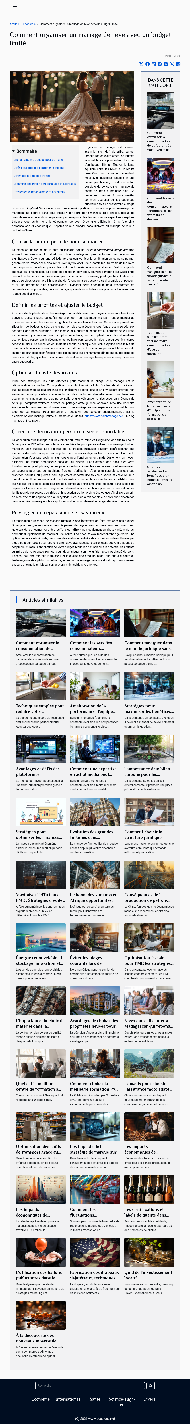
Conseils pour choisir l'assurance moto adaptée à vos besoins (149, 1089)
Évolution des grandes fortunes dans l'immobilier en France (92, 837)
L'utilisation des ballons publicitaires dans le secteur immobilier (39, 1278)
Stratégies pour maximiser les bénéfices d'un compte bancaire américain (160, 475)
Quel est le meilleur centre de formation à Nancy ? (37, 1089)
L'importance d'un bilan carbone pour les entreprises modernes (147, 774)
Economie (29, 24)
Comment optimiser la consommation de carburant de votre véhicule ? (159, 141)
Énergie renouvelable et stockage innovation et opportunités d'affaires (39, 963)
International (68, 1399)
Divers (149, 1399)
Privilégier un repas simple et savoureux (39, 192)
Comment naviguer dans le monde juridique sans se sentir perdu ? (159, 275)
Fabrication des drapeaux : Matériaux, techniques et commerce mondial (94, 1278)
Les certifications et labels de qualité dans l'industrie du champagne (149, 1215)
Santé (95, 1399)
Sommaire (26, 151)
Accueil (14, 24)
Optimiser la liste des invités (32, 176)
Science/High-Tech (122, 1402)
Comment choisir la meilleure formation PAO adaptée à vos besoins (94, 1089)
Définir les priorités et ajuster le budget (39, 168)
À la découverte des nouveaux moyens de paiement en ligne (36, 1341)
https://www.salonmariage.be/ (104, 416)
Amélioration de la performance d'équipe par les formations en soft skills (159, 410)
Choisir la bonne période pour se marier (39, 159)
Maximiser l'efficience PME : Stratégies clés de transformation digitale (39, 900)
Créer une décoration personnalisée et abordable (45, 184)
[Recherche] (90, 1385)
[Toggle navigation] (15, 6)
